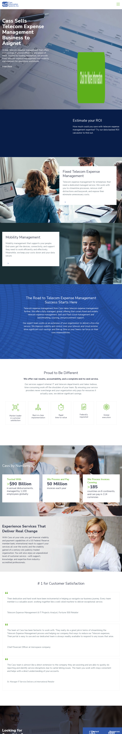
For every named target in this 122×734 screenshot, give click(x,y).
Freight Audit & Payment (43, 701)
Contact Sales (91, 678)
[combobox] (20, 676)
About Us (67, 701)
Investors (86, 711)
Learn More (7, 66)
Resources (111, 676)
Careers (85, 706)
